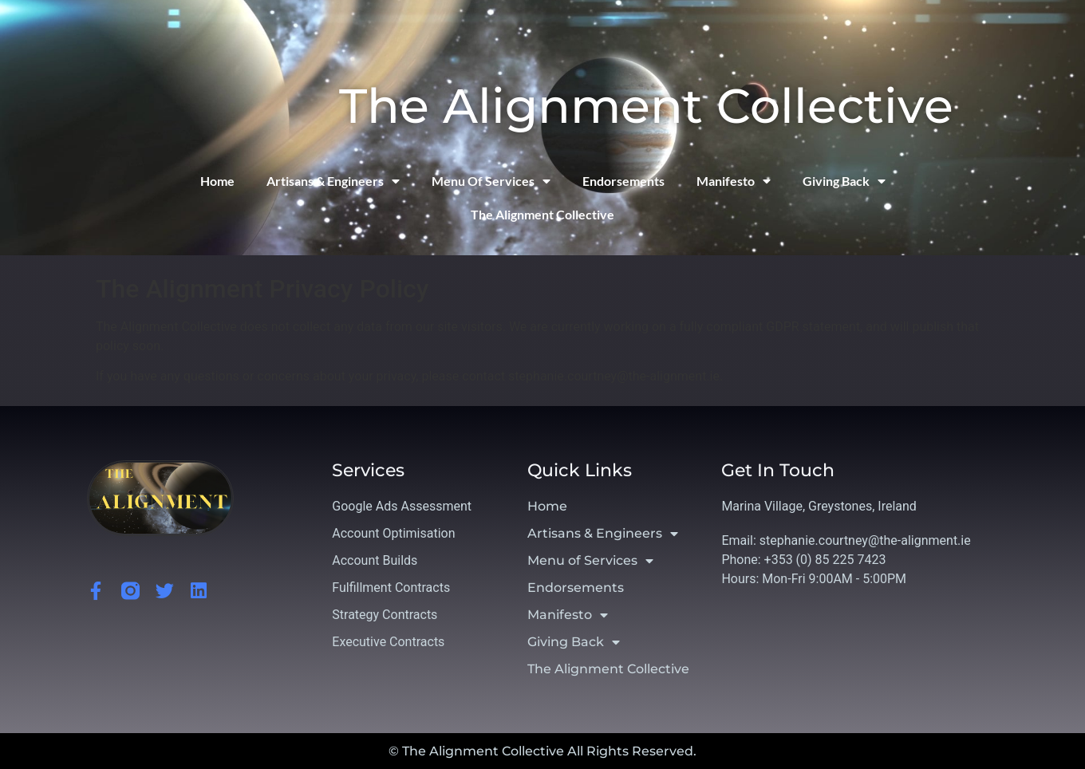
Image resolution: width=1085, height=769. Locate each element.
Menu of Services (491, 181)
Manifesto (733, 181)
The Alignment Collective (646, 106)
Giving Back (844, 181)
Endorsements (623, 180)
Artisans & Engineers (333, 181)
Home (217, 180)
